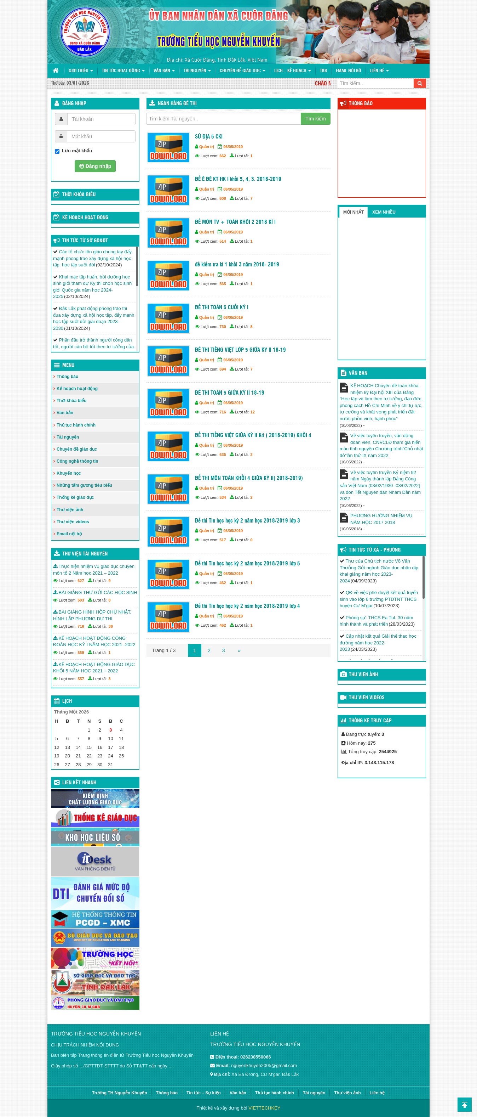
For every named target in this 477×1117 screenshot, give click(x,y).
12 (253, 412)
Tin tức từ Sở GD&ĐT (85, 240)
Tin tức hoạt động (123, 71)
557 (80, 679)
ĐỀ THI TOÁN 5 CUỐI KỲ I (221, 307)
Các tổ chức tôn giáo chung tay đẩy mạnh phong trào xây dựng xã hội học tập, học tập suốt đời (92, 258)
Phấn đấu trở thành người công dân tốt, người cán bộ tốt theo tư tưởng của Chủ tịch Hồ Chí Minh (93, 346)
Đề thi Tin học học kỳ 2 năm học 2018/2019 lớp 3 (247, 521)
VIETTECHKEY (264, 1108)
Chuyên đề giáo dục (242, 71)
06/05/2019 (233, 147)
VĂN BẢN (358, 373)
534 (222, 497)
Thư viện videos (73, 521)
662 (222, 156)
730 (222, 327)
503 (80, 600)
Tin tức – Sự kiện (203, 1092)
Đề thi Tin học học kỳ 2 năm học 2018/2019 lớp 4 (247, 606)
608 (222, 198)
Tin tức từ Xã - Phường (375, 550)
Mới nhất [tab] (353, 212)
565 (222, 284)
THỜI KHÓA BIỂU (79, 194)
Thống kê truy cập (370, 720)
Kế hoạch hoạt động (85, 217)
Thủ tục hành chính (76, 425)
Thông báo (67, 376)
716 (222, 412)
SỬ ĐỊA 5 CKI (209, 137)
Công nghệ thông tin (77, 461)
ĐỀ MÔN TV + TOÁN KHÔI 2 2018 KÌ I (235, 222)
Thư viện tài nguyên (85, 554)
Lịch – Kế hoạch (292, 71)
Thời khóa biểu (72, 400)
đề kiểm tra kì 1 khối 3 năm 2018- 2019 (237, 264)
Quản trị (206, 147)
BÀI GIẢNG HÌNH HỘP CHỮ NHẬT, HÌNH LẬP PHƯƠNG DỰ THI (92, 615)
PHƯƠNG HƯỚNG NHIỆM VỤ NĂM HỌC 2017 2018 (381, 519)
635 (222, 454)
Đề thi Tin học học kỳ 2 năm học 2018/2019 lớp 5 (247, 563)
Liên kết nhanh (79, 782)
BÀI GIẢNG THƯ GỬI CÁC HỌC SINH (95, 592)
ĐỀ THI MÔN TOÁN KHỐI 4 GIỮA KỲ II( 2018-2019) (249, 478)
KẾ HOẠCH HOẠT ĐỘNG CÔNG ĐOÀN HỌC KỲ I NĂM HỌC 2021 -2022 (94, 642)
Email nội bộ (348, 71)
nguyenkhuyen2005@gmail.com (264, 1065)
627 (80, 581)
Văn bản (164, 71)
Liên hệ (379, 71)
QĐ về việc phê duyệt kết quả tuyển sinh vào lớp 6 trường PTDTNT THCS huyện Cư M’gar (379, 599)
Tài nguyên (197, 71)
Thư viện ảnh (70, 509)
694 (222, 369)
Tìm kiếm (315, 119)
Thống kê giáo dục (75, 497)
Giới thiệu (81, 71)
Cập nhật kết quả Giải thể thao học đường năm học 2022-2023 (378, 642)
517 (222, 540)
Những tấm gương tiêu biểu (84, 485)
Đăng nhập (74, 103)
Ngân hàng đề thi (177, 103)
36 (111, 626)
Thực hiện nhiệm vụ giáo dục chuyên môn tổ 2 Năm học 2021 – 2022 (93, 570)
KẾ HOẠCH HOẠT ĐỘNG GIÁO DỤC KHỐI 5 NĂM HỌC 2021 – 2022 (94, 668)
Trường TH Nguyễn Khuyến (119, 1092)
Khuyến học (69, 473)
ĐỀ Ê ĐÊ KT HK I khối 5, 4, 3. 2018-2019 (238, 179)
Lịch (67, 701)
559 (80, 652)
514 (222, 241)
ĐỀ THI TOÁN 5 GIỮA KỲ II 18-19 (229, 393)
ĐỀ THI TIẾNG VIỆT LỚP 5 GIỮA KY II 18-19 (240, 350)
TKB (323, 71)
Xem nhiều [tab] (384, 212)
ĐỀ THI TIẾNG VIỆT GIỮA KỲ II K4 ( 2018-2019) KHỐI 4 (253, 435)
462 (222, 583)
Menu (68, 365)
